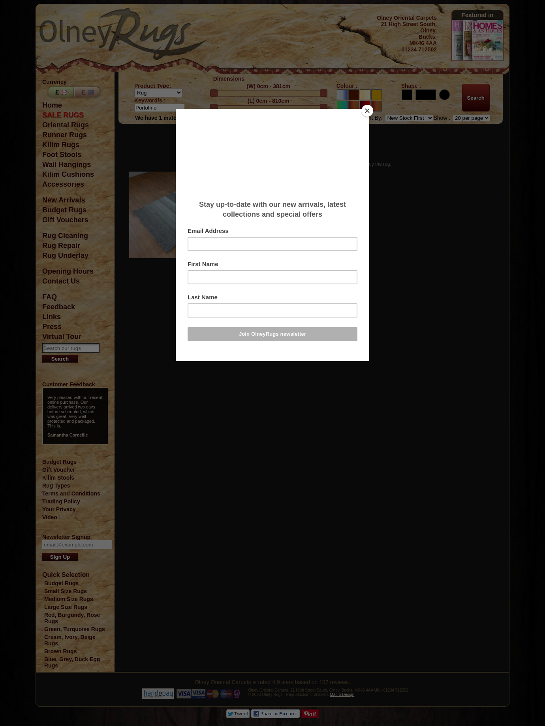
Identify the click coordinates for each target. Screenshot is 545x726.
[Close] (367, 111)
